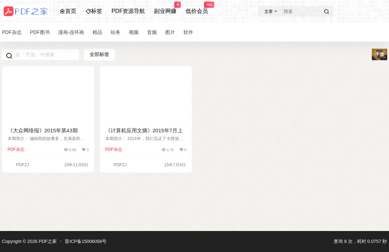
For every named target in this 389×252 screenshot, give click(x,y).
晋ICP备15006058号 (85, 241)
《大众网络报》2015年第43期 (43, 130)
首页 (68, 11)
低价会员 (197, 8)
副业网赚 (165, 8)
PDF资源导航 (128, 11)
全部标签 (99, 54)
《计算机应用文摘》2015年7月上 (144, 130)
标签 (93, 11)
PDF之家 (47, 241)
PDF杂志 (16, 149)
